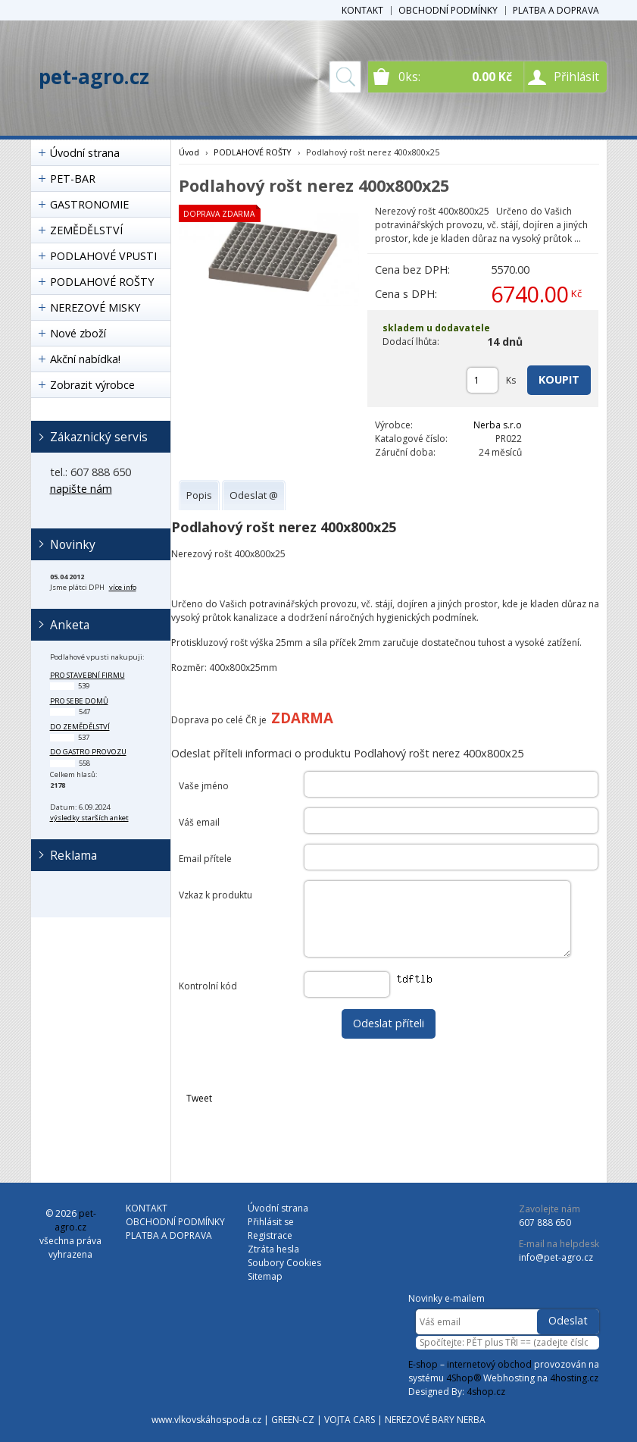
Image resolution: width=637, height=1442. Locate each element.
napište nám (81, 488)
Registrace (270, 1235)
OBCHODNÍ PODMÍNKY (448, 10)
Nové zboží (78, 333)
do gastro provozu (88, 752)
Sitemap (265, 1276)
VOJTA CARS (349, 1419)
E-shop (423, 1364)
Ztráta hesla (273, 1249)
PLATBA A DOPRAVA (556, 10)
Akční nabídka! (85, 359)
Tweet (199, 1098)
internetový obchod (489, 1364)
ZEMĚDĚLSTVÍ (86, 230)
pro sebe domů (79, 701)
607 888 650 (545, 1222)
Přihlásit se (271, 1221)
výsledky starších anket (89, 818)
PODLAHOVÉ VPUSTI (103, 256)
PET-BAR (72, 178)
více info (122, 587)
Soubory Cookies (284, 1262)
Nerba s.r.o (497, 424)
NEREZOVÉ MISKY (95, 307)
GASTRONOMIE (89, 204)
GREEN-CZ (292, 1419)
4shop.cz (486, 1391)
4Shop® (463, 1377)
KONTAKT (362, 10)
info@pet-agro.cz (556, 1257)
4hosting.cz (574, 1377)
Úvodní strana (85, 153)
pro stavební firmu (87, 675)
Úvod (189, 152)
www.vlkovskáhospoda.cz (206, 1419)
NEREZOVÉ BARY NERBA (435, 1419)
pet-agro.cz (94, 76)
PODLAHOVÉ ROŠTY (102, 281)
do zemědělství (80, 727)
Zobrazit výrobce (92, 385)
